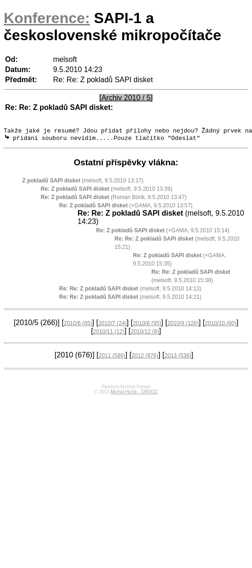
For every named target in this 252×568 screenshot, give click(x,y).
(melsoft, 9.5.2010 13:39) (106, 191)
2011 (112, 358)
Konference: (47, 18)
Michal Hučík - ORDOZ (133, 394)
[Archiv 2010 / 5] (126, 98)
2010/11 (109, 334)
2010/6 (78, 325)
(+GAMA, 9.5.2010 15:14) (162, 233)
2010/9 (182, 325)
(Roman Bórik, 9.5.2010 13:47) (113, 199)
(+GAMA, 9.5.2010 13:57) (125, 208)
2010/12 (145, 334)
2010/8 (147, 325)
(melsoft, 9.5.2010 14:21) (130, 299)
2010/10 (220, 325)
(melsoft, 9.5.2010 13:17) (83, 183)
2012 (145, 358)
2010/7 (112, 325)
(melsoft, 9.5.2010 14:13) (130, 291)
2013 (177, 358)
